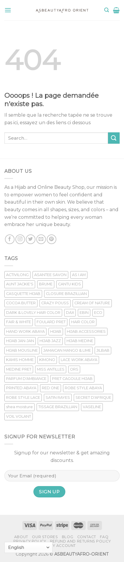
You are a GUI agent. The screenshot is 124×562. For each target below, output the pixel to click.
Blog (67, 537)
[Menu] (7, 10)
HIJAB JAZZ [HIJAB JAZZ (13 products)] (50, 341)
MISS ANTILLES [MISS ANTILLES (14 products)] (50, 369)
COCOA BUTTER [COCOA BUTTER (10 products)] (21, 303)
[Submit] (114, 138)
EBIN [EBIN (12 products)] (84, 312)
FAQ (104, 537)
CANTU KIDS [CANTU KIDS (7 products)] (69, 284)
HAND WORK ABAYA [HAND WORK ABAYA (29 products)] (25, 331)
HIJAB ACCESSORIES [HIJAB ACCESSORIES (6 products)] (86, 331)
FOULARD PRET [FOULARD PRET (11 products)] (51, 322)
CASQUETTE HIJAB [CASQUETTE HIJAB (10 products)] (23, 293)
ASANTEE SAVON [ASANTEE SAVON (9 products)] (50, 275)
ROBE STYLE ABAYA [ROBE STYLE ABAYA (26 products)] (83, 388)
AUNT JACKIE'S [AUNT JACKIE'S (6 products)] (19, 284)
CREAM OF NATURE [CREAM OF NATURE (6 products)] (92, 303)
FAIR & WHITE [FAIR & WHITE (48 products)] (18, 322)
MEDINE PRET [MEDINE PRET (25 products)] (18, 369)
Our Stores (45, 537)
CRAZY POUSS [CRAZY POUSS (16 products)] (55, 303)
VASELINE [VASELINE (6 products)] (92, 407)
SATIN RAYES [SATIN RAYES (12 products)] (58, 397)
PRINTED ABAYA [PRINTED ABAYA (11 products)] (21, 388)
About (21, 537)
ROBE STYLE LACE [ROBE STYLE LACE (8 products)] (23, 397)
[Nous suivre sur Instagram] (20, 239)
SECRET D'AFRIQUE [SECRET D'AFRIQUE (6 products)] (93, 397)
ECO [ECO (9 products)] (98, 312)
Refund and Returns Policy (80, 541)
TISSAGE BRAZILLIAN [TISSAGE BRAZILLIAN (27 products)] (57, 407)
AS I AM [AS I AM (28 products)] (79, 275)
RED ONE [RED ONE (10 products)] (50, 388)
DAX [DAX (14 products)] (70, 312)
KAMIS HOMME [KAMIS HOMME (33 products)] (20, 360)
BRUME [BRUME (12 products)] (46, 284)
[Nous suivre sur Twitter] (30, 239)
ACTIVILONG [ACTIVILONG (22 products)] (17, 275)
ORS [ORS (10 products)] (74, 369)
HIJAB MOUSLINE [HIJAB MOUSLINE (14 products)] (22, 350)
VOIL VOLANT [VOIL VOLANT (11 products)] (18, 416)
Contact (86, 537)
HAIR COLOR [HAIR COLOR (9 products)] (83, 322)
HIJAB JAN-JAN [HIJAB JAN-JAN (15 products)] (20, 341)
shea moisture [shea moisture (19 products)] (19, 407)
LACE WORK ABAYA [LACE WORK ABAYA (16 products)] (79, 360)
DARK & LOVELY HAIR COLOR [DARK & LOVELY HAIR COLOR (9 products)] (33, 312)
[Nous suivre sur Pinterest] (51, 239)
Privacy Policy (29, 541)
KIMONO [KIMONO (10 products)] (47, 360)
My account (63, 545)
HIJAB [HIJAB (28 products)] (55, 331)
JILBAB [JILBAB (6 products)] (102, 350)
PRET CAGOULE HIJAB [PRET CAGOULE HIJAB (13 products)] (72, 378)
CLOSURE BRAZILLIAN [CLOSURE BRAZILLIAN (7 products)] (66, 293)
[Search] (106, 10)
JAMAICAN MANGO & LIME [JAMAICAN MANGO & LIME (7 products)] (67, 350)
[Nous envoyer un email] (41, 239)
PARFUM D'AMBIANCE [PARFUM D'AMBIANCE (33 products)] (26, 378)
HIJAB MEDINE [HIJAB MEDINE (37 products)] (80, 341)
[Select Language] (28, 547)
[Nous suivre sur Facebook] (10, 239)
